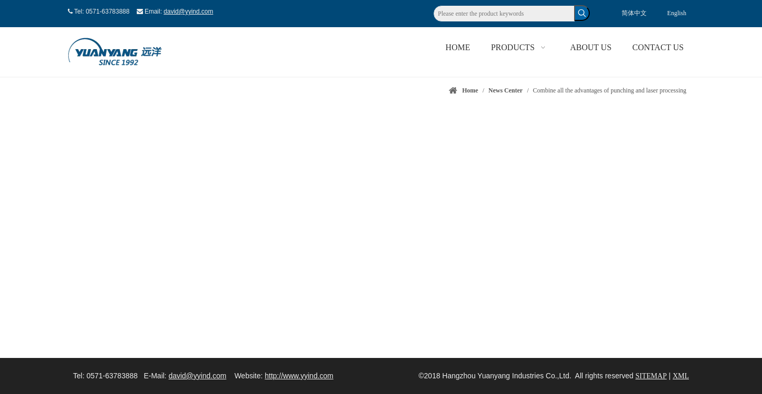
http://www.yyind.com (299, 376)
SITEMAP (651, 376)
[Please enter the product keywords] (504, 13)
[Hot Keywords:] (582, 13)
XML (681, 376)
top (740, 349)
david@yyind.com (188, 11)
